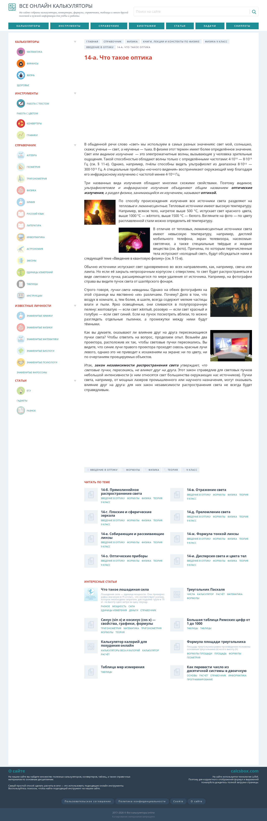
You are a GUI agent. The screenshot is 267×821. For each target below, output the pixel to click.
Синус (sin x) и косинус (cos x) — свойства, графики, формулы (128, 621)
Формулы (133, 498)
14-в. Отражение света (206, 489)
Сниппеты (242, 25)
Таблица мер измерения (122, 667)
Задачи (210, 25)
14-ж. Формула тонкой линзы (213, 534)
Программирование (200, 679)
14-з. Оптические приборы (124, 556)
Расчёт (220, 594)
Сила (131, 606)
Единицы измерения (114, 610)
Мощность (119, 606)
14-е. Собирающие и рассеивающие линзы (132, 536)
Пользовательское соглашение (88, 801)
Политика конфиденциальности (142, 801)
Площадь (220, 653)
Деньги (133, 610)
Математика (234, 594)
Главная (92, 41)
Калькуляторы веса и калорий (120, 650)
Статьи (180, 25)
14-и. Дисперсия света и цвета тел (216, 556)
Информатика (237, 675)
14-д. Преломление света (208, 512)
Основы (192, 675)
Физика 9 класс (216, 41)
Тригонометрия (111, 628)
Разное (105, 606)
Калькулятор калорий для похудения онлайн (124, 643)
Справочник (109, 25)
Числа (191, 594)
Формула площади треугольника (216, 641)
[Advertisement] (168, 98)
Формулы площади (199, 653)
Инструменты (70, 25)
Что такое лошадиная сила (125, 589)
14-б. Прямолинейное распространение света (121, 491)
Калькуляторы (28, 25)
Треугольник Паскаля (206, 589)
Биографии (146, 25)
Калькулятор (205, 594)
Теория (157, 498)
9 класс (105, 502)
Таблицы (192, 628)
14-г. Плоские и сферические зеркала (126, 514)
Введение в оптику (100, 47)
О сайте (196, 801)
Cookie (178, 801)
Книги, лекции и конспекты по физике (171, 41)
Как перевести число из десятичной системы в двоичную (217, 669)
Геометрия (193, 657)
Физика (132, 41)
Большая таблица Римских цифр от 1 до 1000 (218, 621)
